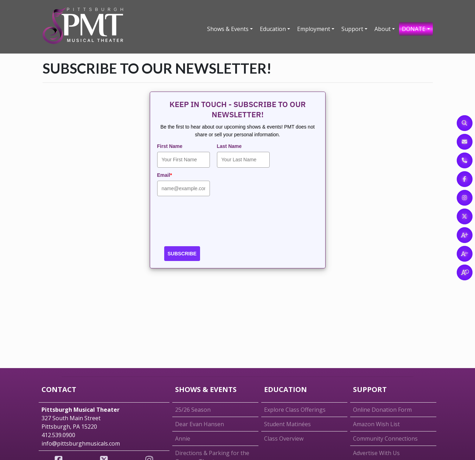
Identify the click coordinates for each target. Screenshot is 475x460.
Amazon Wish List (376, 424)
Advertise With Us (376, 453)
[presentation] (210, 223)
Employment (313, 29)
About (382, 29)
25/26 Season (193, 410)
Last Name (229, 146)
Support (352, 29)
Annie (182, 438)
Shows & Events (228, 29)
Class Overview (283, 438)
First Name (169, 146)
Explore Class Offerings (295, 410)
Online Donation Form (382, 410)
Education (273, 29)
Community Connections (385, 438)
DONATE (413, 29)
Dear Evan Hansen (199, 424)
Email (164, 175)
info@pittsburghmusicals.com (80, 443)
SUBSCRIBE (182, 253)
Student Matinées (287, 424)
